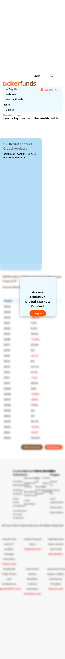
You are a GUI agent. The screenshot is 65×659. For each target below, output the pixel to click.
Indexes (11, 94)
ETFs (7, 104)
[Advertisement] (34, 39)
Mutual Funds (14, 99)
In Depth (11, 89)
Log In (38, 313)
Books (10, 109)
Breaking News (12, 115)
